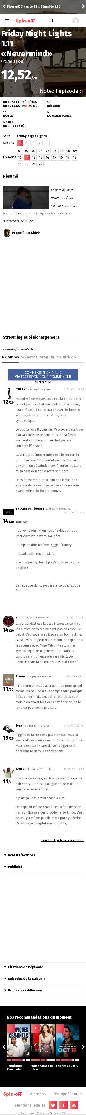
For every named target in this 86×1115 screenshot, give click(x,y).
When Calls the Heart (43, 1065)
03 (33, 151)
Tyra (19, 725)
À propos (38, 1093)
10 (20, 157)
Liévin (36, 233)
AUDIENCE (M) (13, 126)
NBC (36, 106)
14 (47, 157)
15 (54, 157)
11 (27, 157)
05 (47, 151)
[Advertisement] (43, 284)
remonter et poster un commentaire (62, 840)
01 (20, 151)
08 (68, 151)
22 (40, 164)
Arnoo (20, 676)
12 (33, 157)
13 (40, 157)
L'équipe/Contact (67, 1093)
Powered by (18, 349)
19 (20, 164)
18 (74, 157)
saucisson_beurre (30, 508)
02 (27, 151)
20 (27, 164)
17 (68, 157)
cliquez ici (45, 382)
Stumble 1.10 (50, 6)
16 (61, 157)
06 (54, 151)
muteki (21, 389)
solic (19, 617)
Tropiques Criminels (18, 1065)
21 (33, 164)
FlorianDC (15, 6)
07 (61, 151)
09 (75, 151)
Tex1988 (22, 769)
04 (41, 151)
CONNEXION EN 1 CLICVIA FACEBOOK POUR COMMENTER (43, 374)
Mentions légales (30, 1105)
